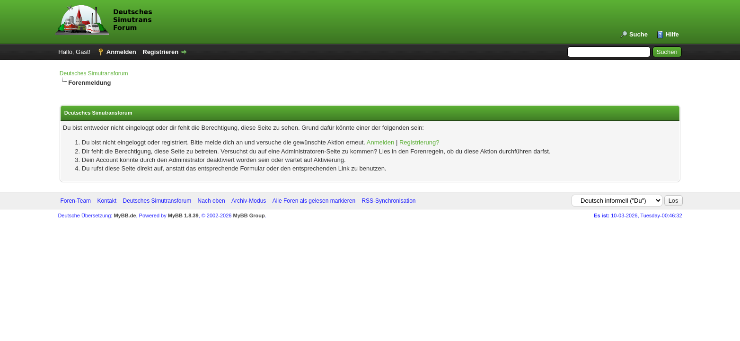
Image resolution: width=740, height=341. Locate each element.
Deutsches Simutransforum (94, 73)
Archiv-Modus (248, 200)
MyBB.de (125, 215)
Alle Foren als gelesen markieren (314, 200)
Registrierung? (419, 142)
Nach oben (211, 200)
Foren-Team (75, 200)
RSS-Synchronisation (388, 200)
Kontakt (106, 200)
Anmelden (121, 51)
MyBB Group (249, 215)
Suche (638, 34)
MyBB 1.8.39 (183, 215)
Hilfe (672, 34)
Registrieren (160, 51)
